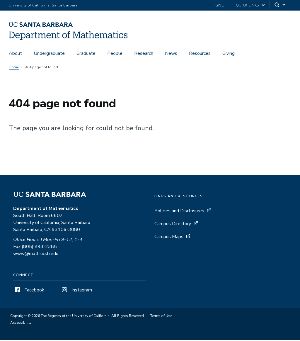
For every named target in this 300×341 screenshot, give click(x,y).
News (171, 53)
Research (143, 53)
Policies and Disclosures (179, 211)
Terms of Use (161, 316)
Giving (228, 53)
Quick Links (247, 5)
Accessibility (20, 323)
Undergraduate (49, 53)
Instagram (76, 291)
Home (14, 68)
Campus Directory (172, 224)
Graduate (86, 53)
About (15, 53)
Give (219, 5)
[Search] (280, 5)
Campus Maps (168, 237)
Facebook (28, 291)
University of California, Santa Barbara (43, 5)
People (114, 53)
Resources (200, 53)
